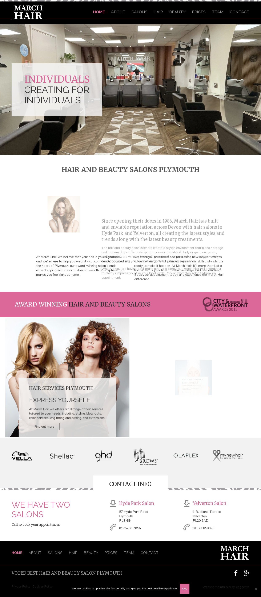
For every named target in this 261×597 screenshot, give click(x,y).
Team (218, 11)
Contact (239, 11)
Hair (158, 11)
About (118, 11)
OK (184, 588)
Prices (199, 11)
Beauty (177, 11)
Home (99, 11)
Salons (139, 11)
